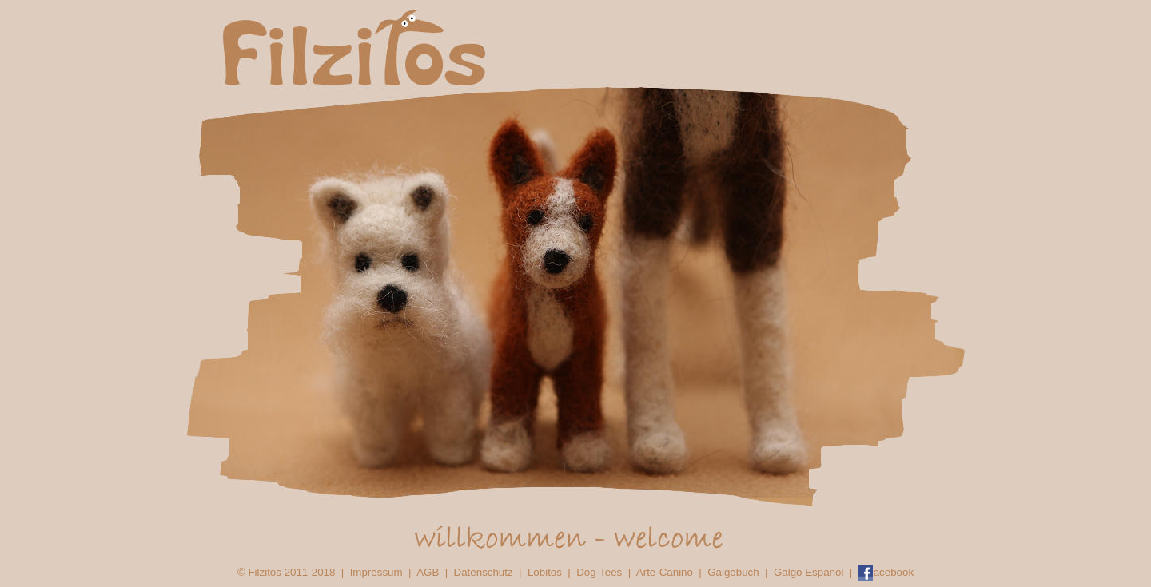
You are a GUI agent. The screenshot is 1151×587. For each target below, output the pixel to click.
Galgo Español (808, 572)
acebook (886, 572)
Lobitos (545, 572)
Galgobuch (733, 572)
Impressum (376, 572)
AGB (427, 572)
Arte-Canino (664, 572)
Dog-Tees (599, 572)
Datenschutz (483, 572)
